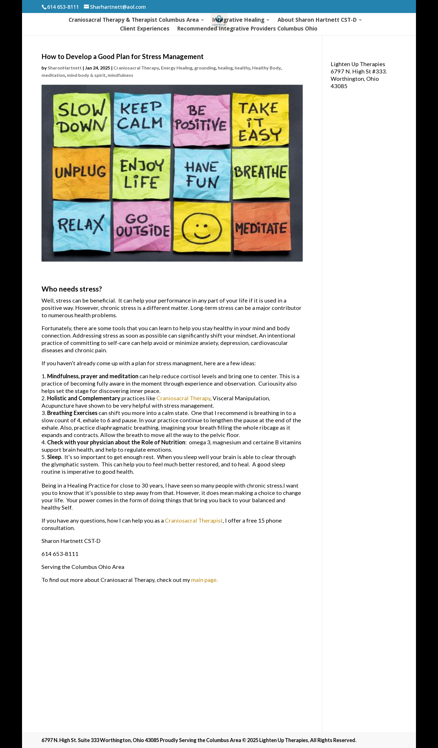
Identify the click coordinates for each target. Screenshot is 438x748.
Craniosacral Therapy (136, 67)
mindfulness (120, 75)
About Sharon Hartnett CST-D (317, 20)
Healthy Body (266, 67)
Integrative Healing (238, 20)
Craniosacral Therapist (194, 520)
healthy (242, 67)
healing (225, 67)
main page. (204, 579)
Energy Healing (176, 67)
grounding (205, 67)
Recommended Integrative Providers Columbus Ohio (247, 29)
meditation (53, 75)
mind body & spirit (86, 75)
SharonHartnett (65, 67)
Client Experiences (144, 29)
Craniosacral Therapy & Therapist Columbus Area (134, 20)
